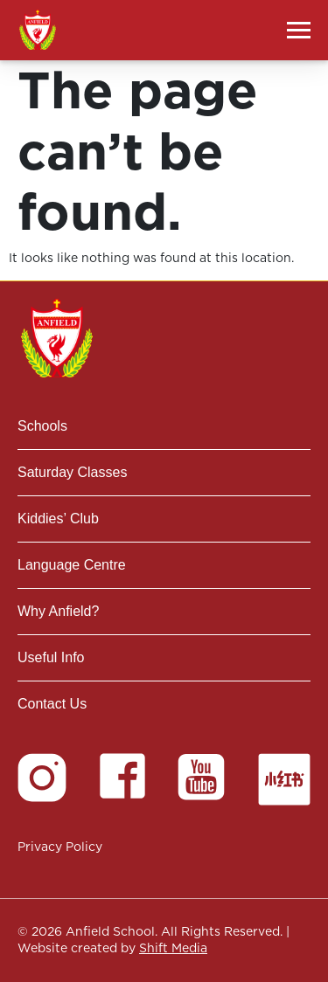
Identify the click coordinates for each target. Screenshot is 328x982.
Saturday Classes (72, 472)
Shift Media (173, 948)
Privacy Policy (59, 847)
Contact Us (52, 703)
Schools (42, 425)
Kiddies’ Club (58, 518)
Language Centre (71, 564)
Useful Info (50, 657)
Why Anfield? (58, 611)
